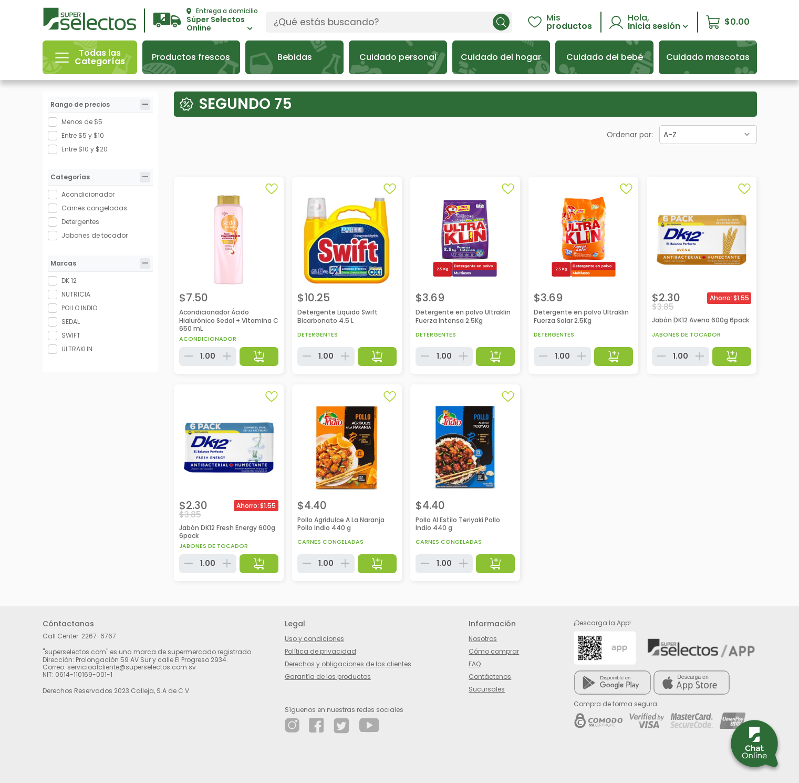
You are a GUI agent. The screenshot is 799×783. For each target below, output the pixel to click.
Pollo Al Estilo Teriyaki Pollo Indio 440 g (458, 524)
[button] (205, 20)
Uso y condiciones (314, 638)
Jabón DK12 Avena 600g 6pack (700, 320)
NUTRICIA (75, 294)
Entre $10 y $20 (84, 149)
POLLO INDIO (79, 307)
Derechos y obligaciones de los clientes (348, 663)
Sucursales (487, 689)
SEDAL (70, 321)
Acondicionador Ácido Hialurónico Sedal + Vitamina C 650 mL (228, 320)
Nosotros (483, 638)
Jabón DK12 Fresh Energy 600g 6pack (227, 532)
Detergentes (80, 221)
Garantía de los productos (328, 676)
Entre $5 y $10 (82, 135)
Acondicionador (88, 194)
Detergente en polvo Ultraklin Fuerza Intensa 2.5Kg (463, 316)
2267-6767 (98, 636)
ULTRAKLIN (76, 348)
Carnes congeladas (94, 208)
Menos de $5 (81, 121)
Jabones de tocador (94, 235)
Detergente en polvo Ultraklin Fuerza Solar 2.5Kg (581, 316)
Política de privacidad (320, 651)
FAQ (475, 663)
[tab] (145, 104)
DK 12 (69, 280)
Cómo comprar (494, 651)
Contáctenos (490, 676)
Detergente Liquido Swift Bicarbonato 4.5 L (337, 316)
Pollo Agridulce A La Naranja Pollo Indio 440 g (341, 524)
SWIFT (70, 335)
